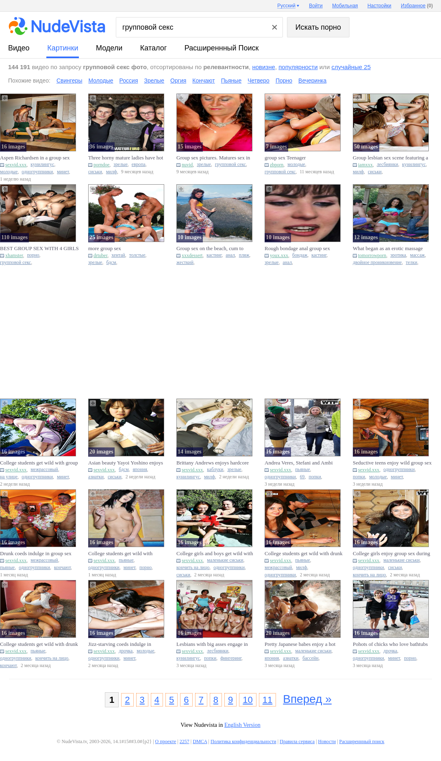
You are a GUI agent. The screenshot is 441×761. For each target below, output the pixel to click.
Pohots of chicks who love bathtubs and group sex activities (390, 644)
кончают (62, 567)
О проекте (165, 741)
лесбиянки (387, 164)
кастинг (214, 255)
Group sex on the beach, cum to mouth (209, 248)
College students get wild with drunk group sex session (39, 644)
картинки (62, 48)
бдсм (111, 262)
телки (411, 262)
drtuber (100, 255)
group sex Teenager (285, 158)
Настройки (379, 6)
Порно (284, 80)
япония (140, 469)
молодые (8, 171)
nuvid (187, 165)
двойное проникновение (377, 262)
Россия (128, 80)
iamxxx (365, 165)
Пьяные (231, 80)
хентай (118, 255)
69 (302, 477)
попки (314, 477)
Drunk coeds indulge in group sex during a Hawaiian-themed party (36, 553)
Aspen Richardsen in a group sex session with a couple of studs (35, 158)
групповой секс (230, 164)
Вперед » (307, 699)
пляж (244, 255)
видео (19, 48)
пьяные (302, 469)
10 (247, 700)
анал (230, 255)
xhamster (14, 255)
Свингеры (69, 80)
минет (63, 171)
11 (267, 700)
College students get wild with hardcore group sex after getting (122, 553)
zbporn (276, 165)
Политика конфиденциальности (243, 741)
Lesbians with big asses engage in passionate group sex (212, 644)
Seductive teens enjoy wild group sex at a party (392, 463)
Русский (286, 6)
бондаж (299, 255)
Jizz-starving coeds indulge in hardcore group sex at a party (119, 644)
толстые (137, 255)
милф (111, 171)
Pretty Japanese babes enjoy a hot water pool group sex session (300, 644)
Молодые (100, 80)
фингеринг (230, 658)
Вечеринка (312, 80)
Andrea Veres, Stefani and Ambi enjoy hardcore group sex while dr (301, 463)
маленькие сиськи (225, 560)
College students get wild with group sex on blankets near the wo (39, 463)
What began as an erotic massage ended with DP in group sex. (388, 248)
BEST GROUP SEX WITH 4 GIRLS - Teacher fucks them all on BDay (39, 248)
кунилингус (42, 164)
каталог (153, 48)
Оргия (178, 80)
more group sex (104, 248)
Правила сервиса (297, 741)
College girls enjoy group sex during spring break (391, 553)
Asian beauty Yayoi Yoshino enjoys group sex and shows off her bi (125, 463)
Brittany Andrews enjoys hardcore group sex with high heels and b (212, 463)
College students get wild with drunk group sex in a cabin (304, 553)
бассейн (310, 658)
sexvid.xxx (15, 165)
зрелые (120, 164)
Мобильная (345, 6)
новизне (263, 66)
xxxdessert (192, 255)
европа (139, 164)
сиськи (95, 171)
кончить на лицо (192, 567)
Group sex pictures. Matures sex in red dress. (213, 158)
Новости (327, 741)
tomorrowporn (372, 255)
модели (109, 48)
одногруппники (37, 171)
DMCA (200, 741)
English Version (242, 725)
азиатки (96, 477)
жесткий (184, 262)
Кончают (203, 80)
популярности (297, 66)
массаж (417, 255)
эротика (398, 255)
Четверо (258, 80)
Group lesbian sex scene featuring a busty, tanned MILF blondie (390, 158)
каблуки (215, 469)
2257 (184, 741)
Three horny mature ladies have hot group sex (125, 158)
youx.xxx (279, 255)
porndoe (101, 165)
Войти (316, 6)
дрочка (126, 651)
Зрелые (154, 80)
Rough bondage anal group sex (298, 248)
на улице (8, 477)
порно (33, 255)
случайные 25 (351, 66)
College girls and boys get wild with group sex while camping (214, 553)
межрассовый (44, 469)
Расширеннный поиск (222, 48)
